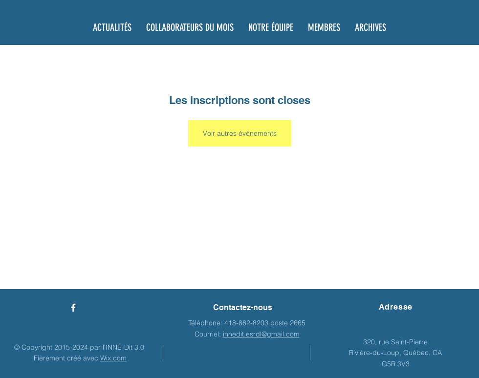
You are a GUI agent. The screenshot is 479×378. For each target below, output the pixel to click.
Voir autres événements (240, 133)
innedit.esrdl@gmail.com (261, 334)
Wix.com (113, 358)
